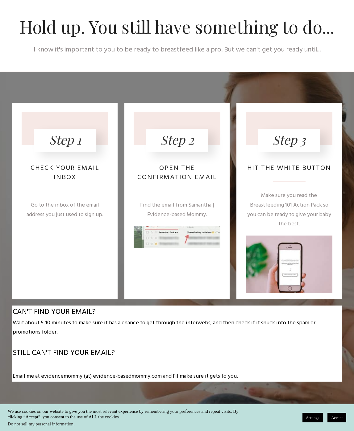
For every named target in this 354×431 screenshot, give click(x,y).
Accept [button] (337, 417)
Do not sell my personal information (40, 423)
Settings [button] (312, 417)
